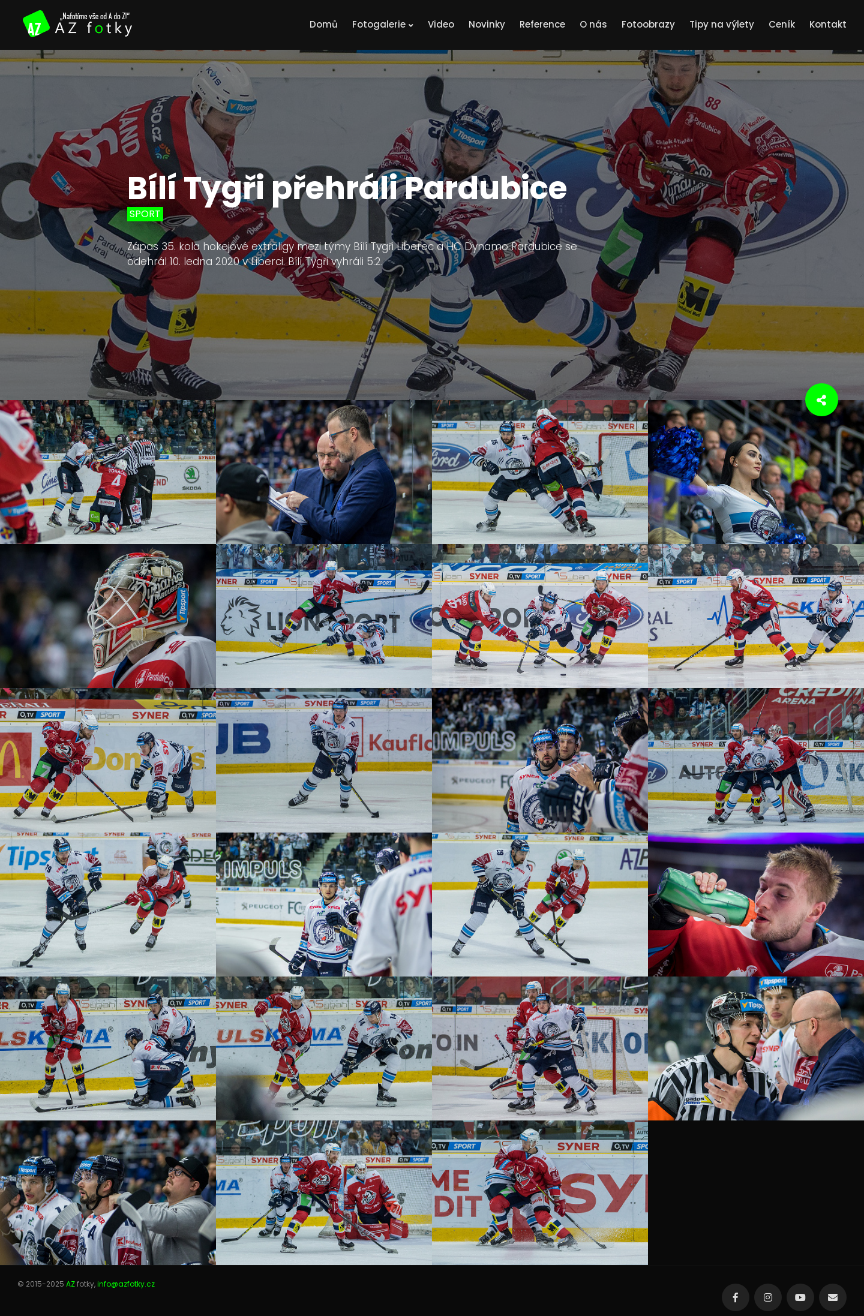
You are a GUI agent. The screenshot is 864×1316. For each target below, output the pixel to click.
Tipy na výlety (721, 24)
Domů (324, 24)
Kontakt (828, 24)
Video (441, 24)
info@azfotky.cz (126, 1284)
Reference (542, 24)
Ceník (782, 24)
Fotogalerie (382, 24)
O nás (593, 24)
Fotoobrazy (648, 24)
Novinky (487, 24)
